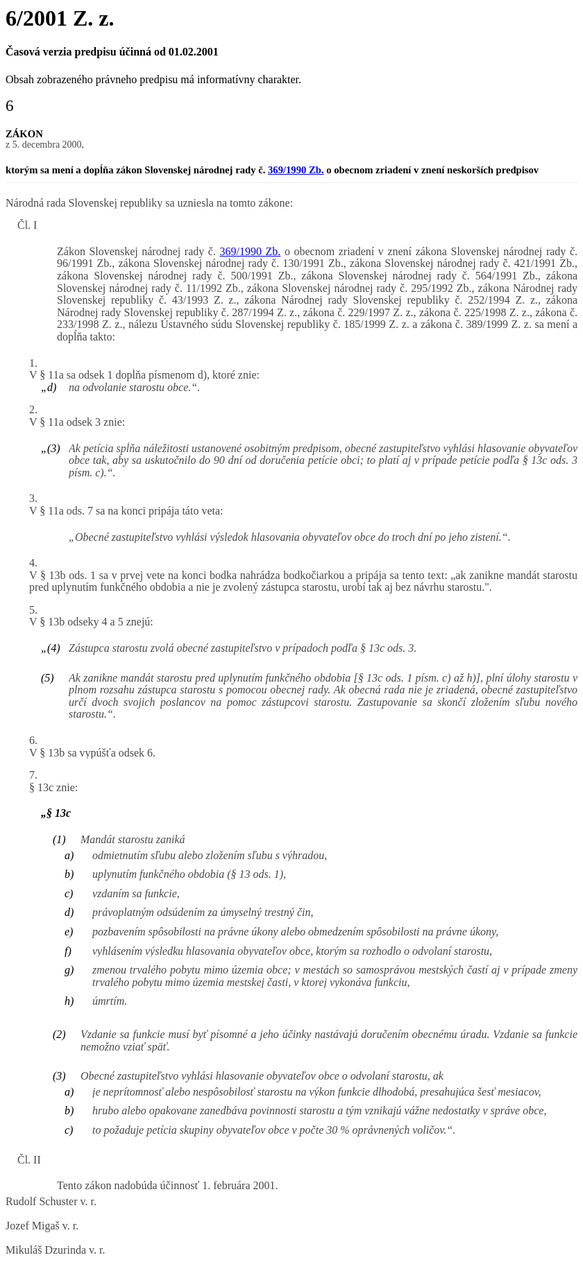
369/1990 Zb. (296, 169)
